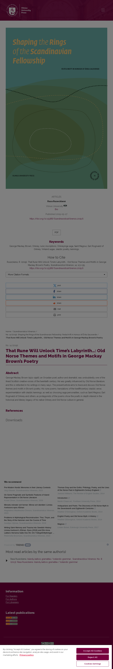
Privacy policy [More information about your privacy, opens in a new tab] (27, 655)
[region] (56, 657)
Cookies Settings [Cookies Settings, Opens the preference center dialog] (92, 664)
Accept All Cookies (92, 651)
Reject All (92, 657)
